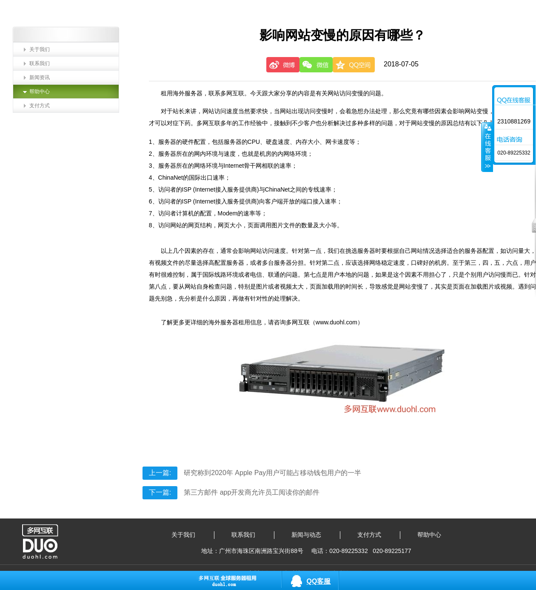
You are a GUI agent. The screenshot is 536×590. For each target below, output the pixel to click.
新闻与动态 (306, 534)
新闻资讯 (39, 77)
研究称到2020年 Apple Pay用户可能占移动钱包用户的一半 (252, 472)
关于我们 (39, 49)
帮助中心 (39, 92)
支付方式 (39, 106)
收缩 (487, 147)
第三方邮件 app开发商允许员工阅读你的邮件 (231, 492)
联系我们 (39, 63)
